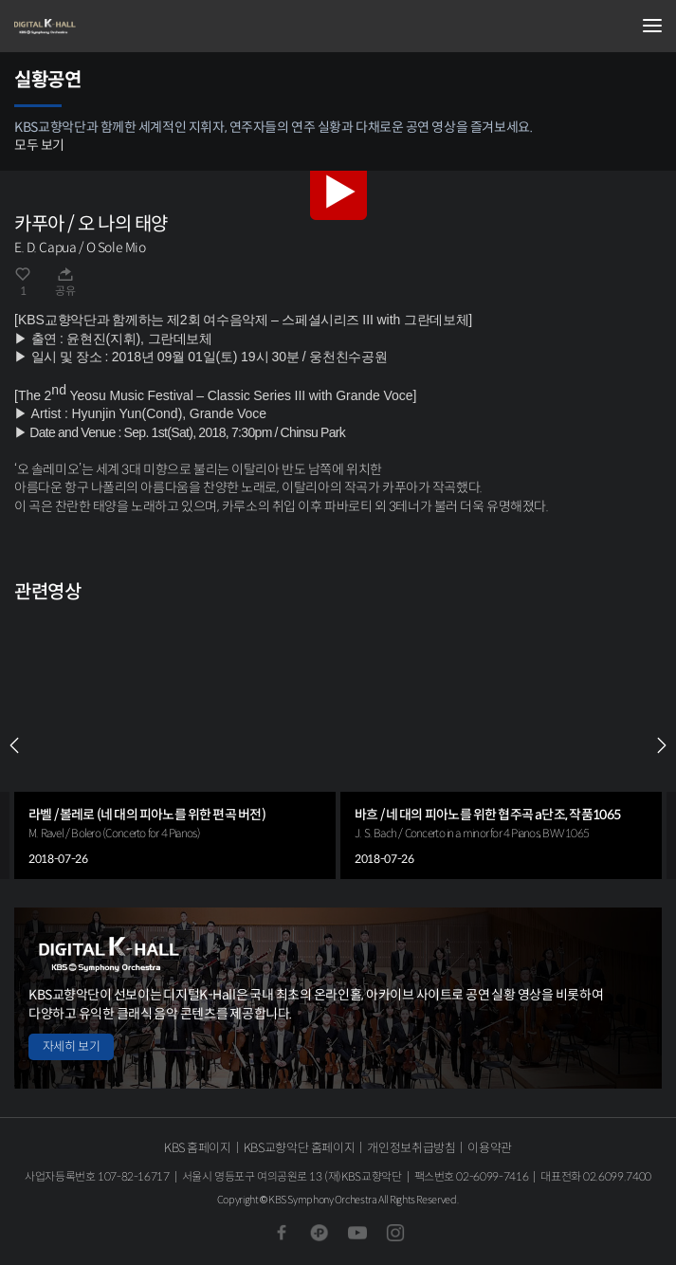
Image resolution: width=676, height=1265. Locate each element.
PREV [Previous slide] (14, 745)
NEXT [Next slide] (662, 745)
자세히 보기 (71, 1046)
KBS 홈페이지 (197, 1148)
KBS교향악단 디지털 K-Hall (109, 26)
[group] (175, 745)
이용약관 (489, 1148)
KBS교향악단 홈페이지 (299, 1148)
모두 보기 (39, 145)
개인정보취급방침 (411, 1148)
